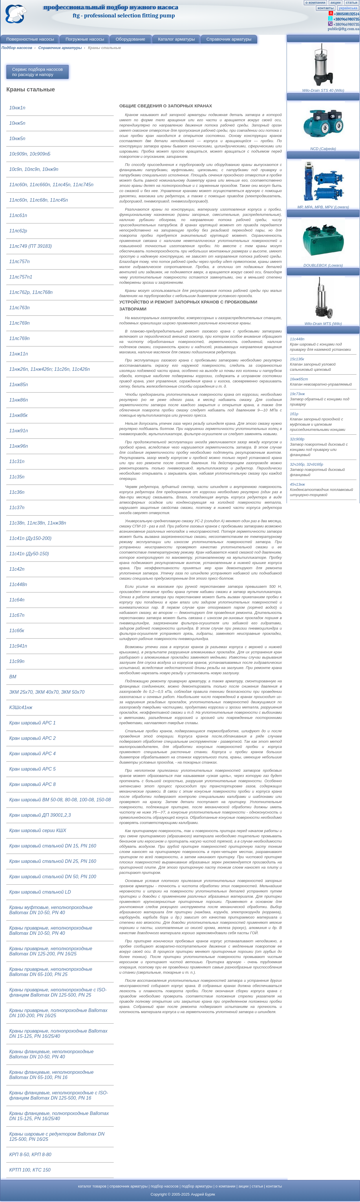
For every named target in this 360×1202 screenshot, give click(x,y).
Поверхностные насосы (30, 39)
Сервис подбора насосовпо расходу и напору (37, 72)
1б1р (294, 414)
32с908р (297, 439)
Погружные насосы (84, 39)
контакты (326, 8)
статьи (351, 3)
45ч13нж (297, 484)
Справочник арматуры (229, 39)
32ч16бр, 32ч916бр (306, 464)
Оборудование (131, 39)
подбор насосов (164, 1186)
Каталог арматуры (176, 39)
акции (335, 3)
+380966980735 (345, 24)
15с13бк (297, 359)
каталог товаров (92, 1186)
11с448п (297, 339)
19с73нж (297, 394)
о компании (315, 3)
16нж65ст (299, 379)
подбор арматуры (197, 1186)
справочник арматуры (128, 1186)
